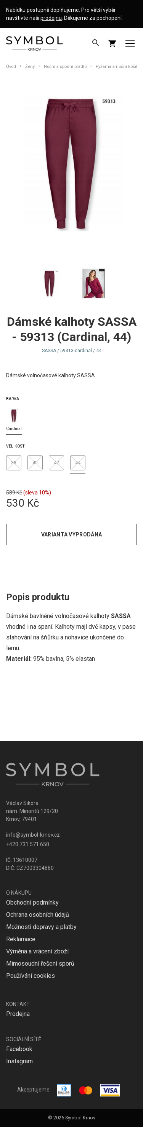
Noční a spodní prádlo (65, 66)
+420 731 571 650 (27, 844)
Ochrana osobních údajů (37, 914)
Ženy (30, 66)
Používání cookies (30, 975)
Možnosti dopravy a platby (41, 927)
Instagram (19, 1061)
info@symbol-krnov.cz (33, 835)
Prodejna (18, 1014)
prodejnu (51, 18)
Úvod (11, 66)
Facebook (19, 1049)
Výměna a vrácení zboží (37, 951)
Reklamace (20, 939)
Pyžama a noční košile (118, 66)
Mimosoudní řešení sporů (40, 963)
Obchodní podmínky (32, 902)
